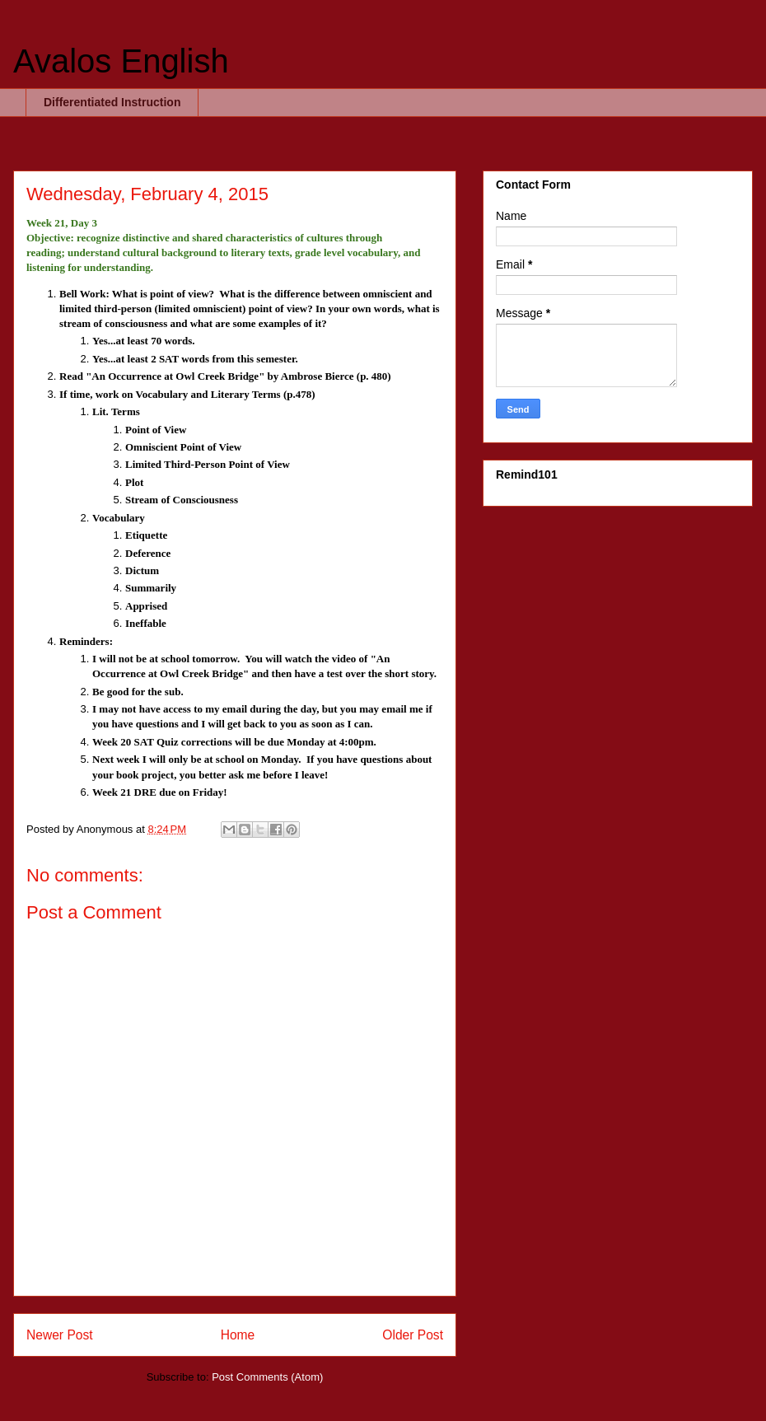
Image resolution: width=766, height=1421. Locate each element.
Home (238, 1335)
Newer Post (59, 1335)
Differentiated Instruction (112, 102)
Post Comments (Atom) (267, 1377)
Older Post (412, 1335)
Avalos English (121, 61)
